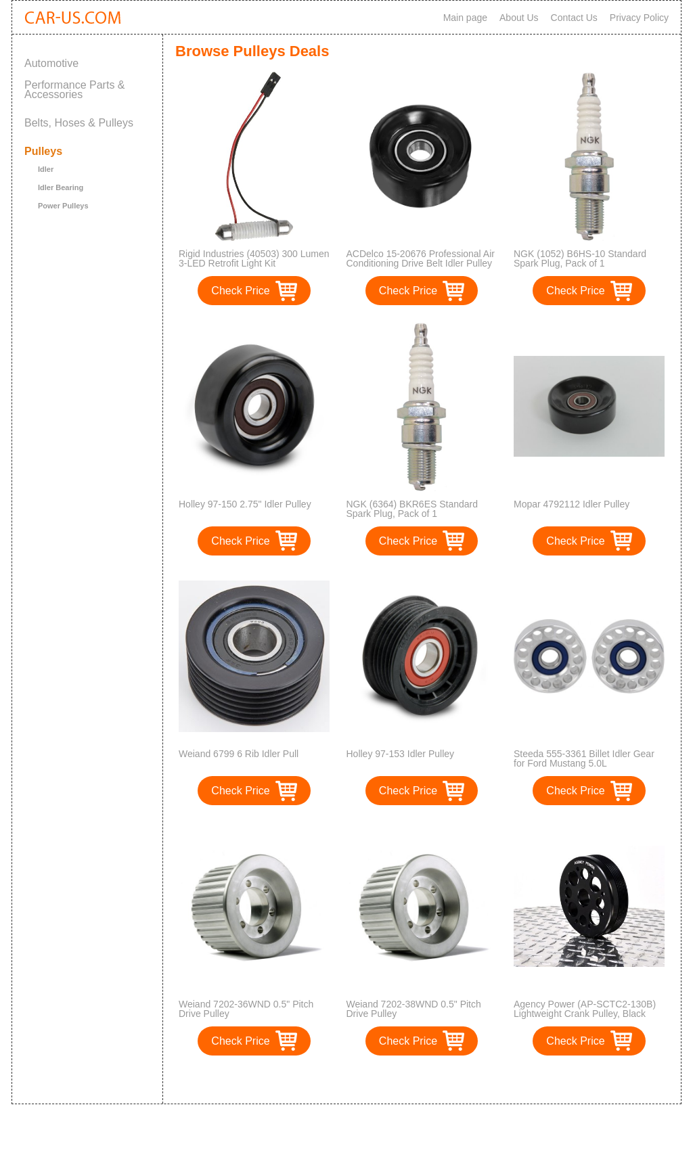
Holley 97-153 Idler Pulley (400, 753)
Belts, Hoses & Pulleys (78, 123)
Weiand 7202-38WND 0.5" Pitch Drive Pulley (413, 1009)
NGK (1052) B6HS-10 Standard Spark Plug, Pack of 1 (580, 258)
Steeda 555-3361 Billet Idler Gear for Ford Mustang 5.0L (584, 758)
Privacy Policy (639, 17)
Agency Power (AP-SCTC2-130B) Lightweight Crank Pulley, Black (585, 1009)
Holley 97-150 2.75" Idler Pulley (245, 504)
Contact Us (574, 17)
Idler (45, 169)
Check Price (240, 290)
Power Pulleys (63, 206)
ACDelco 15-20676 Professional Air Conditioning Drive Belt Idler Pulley (420, 258)
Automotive (51, 63)
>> (447, 1079)
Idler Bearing (60, 187)
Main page (465, 17)
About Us (519, 17)
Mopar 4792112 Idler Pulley (571, 504)
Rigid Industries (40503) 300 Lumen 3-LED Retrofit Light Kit (254, 258)
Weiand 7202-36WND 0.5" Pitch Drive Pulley (246, 1009)
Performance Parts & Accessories (74, 89)
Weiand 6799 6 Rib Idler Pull (238, 753)
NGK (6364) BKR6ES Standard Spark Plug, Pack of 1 (412, 509)
